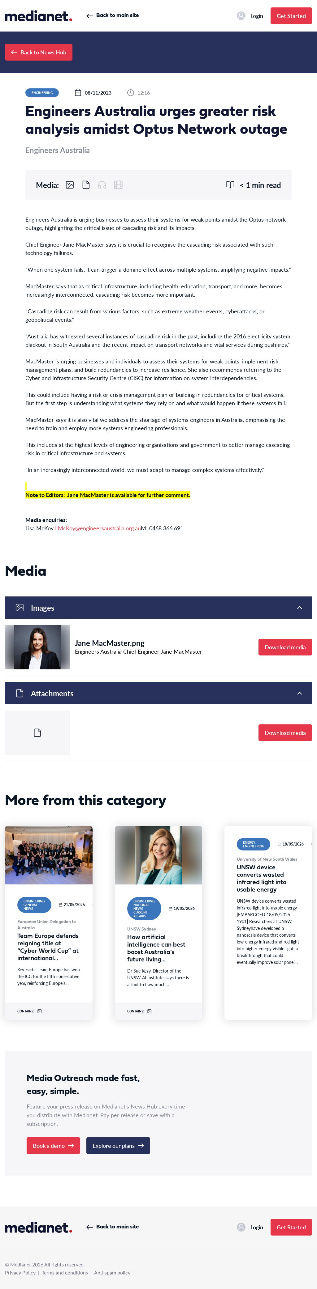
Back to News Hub (38, 52)
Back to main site (112, 16)
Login (250, 15)
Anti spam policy (112, 1272)
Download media (285, 647)
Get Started (291, 15)
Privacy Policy (20, 1272)
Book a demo (53, 1145)
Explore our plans (118, 1145)
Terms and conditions (65, 1272)
